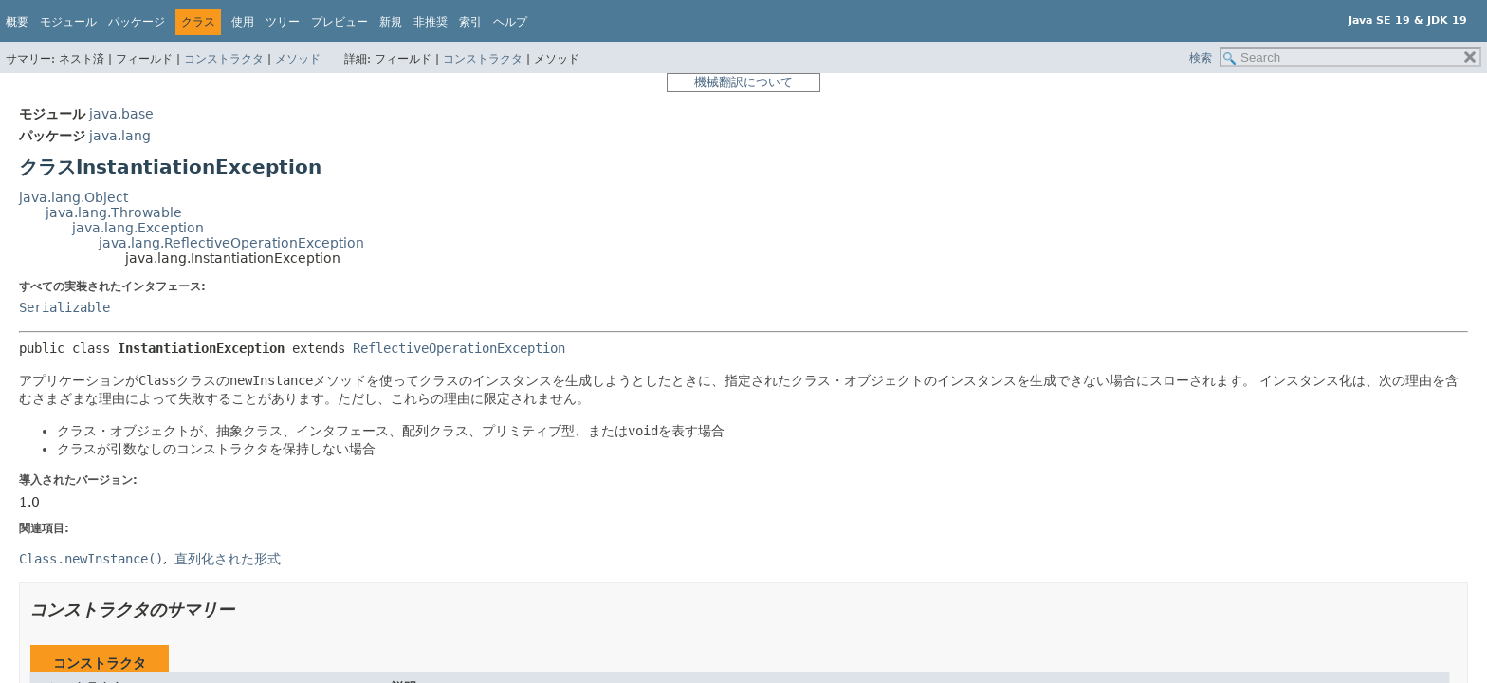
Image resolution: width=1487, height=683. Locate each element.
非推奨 (430, 21)
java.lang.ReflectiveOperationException (231, 242)
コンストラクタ (224, 58)
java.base (121, 113)
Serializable (64, 307)
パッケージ (136, 21)
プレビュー (339, 21)
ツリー (283, 21)
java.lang (120, 135)
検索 (1200, 58)
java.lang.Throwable (114, 212)
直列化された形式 (227, 558)
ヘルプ (510, 21)
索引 (470, 21)
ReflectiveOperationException (459, 348)
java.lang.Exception (138, 227)
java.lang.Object (73, 197)
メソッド (298, 58)
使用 (242, 21)
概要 (17, 21)
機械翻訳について (743, 82)
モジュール (68, 21)
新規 (390, 21)
